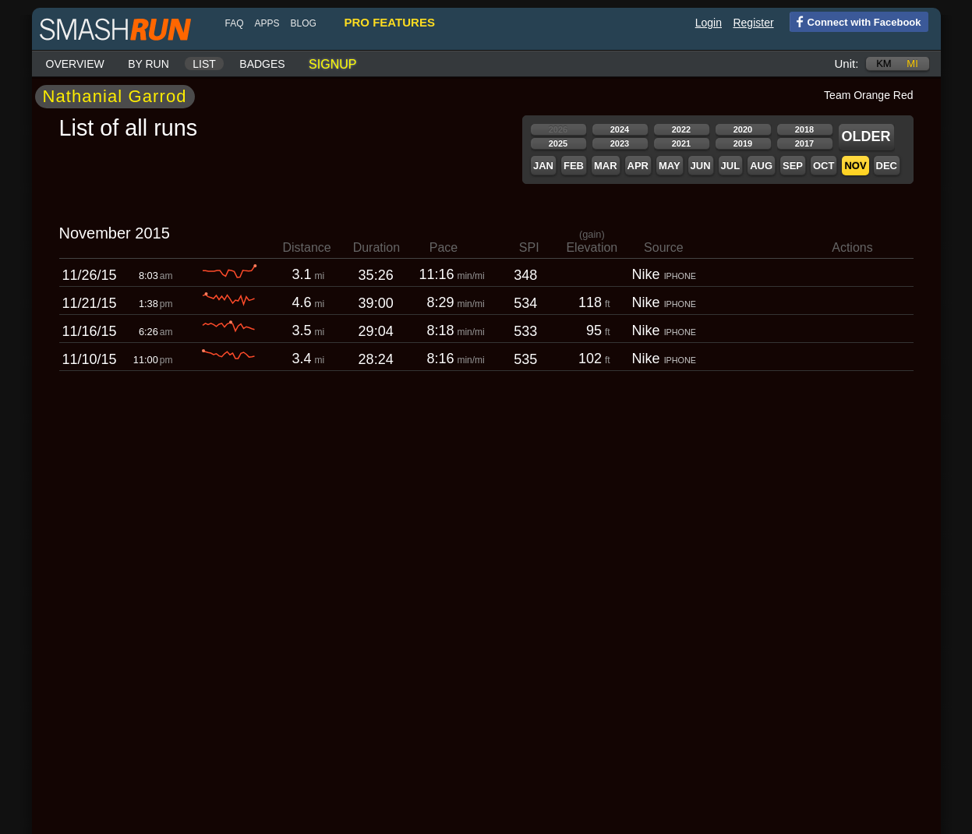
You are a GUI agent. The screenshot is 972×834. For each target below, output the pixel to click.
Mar (605, 165)
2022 (681, 129)
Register (753, 22)
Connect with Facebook (855, 21)
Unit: (847, 63)
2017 (804, 143)
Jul (730, 165)
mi (912, 63)
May (669, 165)
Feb (574, 165)
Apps (267, 23)
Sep (793, 165)
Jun (701, 165)
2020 (742, 129)
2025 (558, 143)
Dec (886, 165)
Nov (855, 165)
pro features (390, 22)
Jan (543, 165)
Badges (262, 64)
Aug (761, 165)
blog (303, 23)
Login (708, 22)
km (884, 63)
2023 (619, 143)
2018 (804, 129)
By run (148, 64)
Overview (75, 64)
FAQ (234, 23)
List (204, 64)
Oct (823, 165)
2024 (619, 129)
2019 (742, 143)
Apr (638, 165)
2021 (681, 143)
